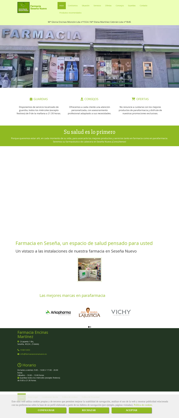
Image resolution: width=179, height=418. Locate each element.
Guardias (132, 5)
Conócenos (73, 5)
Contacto (143, 5)
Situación (85, 5)
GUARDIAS (41, 99)
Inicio (62, 5)
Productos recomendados (71, 12)
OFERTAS (142, 99)
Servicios (97, 5)
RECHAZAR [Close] (89, 410)
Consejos (120, 5)
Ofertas (108, 5)
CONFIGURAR (46, 410)
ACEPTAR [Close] (131, 410)
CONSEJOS (91, 99)
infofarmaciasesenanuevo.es (33, 354)
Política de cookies (143, 405)
